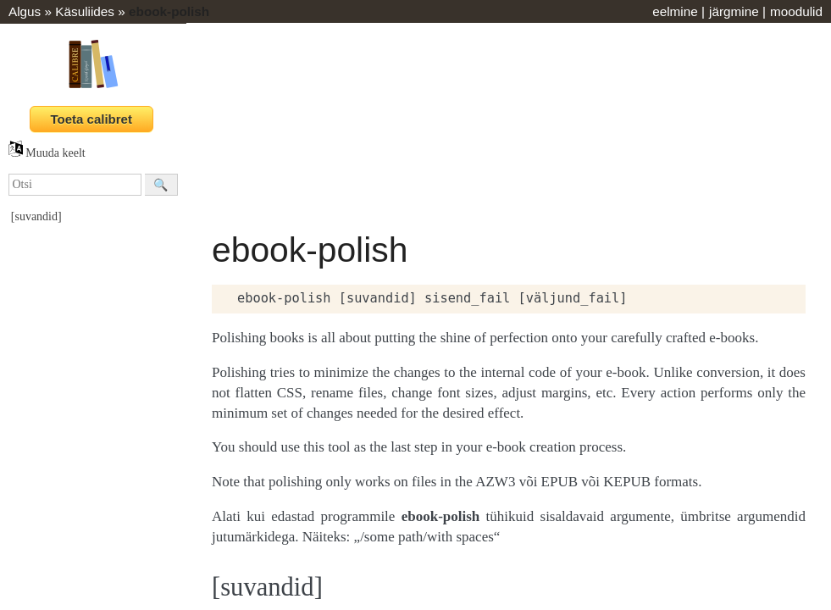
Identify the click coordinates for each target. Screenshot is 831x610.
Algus (24, 11)
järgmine (734, 11)
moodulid (796, 11)
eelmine (675, 11)
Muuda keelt (47, 153)
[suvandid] (36, 216)
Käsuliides (84, 11)
